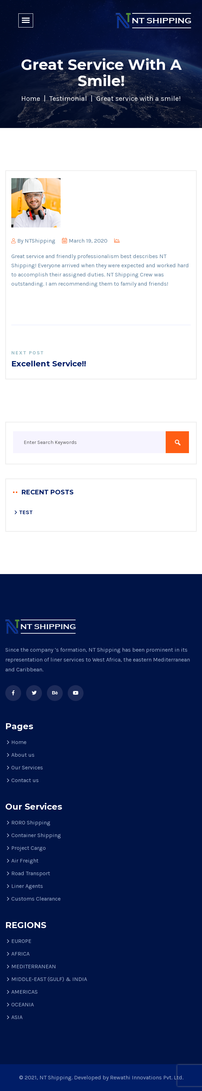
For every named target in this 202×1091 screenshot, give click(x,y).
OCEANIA (22, 1004)
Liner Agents (27, 886)
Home (30, 99)
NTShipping (40, 240)
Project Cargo (28, 848)
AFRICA (20, 953)
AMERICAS (24, 991)
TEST (26, 512)
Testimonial (68, 99)
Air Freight (24, 860)
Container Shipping (36, 835)
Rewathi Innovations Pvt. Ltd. (146, 1077)
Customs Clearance (36, 898)
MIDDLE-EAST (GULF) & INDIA (49, 979)
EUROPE (21, 941)
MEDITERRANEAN (33, 966)
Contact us (25, 780)
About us (23, 754)
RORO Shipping (30, 822)
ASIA (17, 1017)
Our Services (27, 767)
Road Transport (30, 873)
